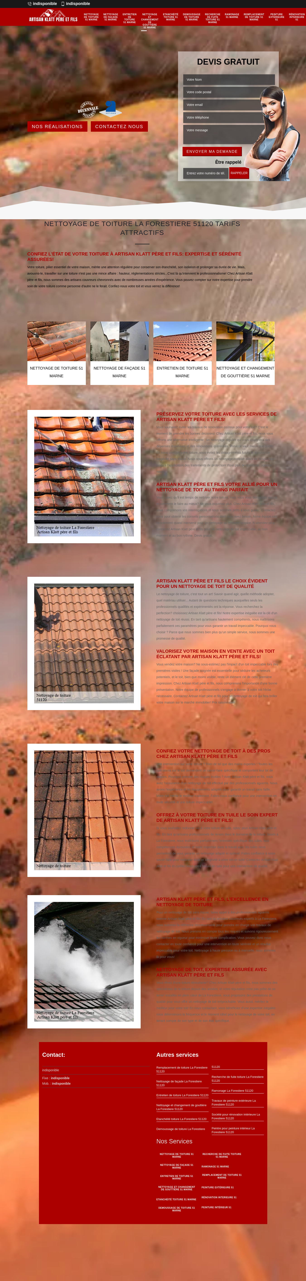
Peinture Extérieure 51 (276, 17)
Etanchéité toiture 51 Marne (170, 17)
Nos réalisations (57, 126)
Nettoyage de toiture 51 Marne (91, 17)
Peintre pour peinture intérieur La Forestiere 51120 (233, 1130)
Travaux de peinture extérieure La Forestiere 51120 (234, 1102)
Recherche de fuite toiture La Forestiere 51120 (238, 1078)
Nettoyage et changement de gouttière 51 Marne (150, 21)
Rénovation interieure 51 (297, 17)
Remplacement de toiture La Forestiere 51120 (182, 1069)
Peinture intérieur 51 (216, 1207)
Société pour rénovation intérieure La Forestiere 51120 (236, 1116)
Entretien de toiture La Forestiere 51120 (183, 1095)
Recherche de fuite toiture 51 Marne (212, 18)
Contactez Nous (119, 126)
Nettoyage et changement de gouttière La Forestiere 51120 (182, 1107)
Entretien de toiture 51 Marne (130, 18)
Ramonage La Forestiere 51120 (232, 1090)
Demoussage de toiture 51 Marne (191, 17)
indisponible (42, 3)
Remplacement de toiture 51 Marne (254, 17)
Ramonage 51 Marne (232, 15)
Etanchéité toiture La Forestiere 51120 (182, 1119)
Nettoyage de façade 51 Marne (110, 17)
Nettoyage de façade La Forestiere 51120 (179, 1083)
